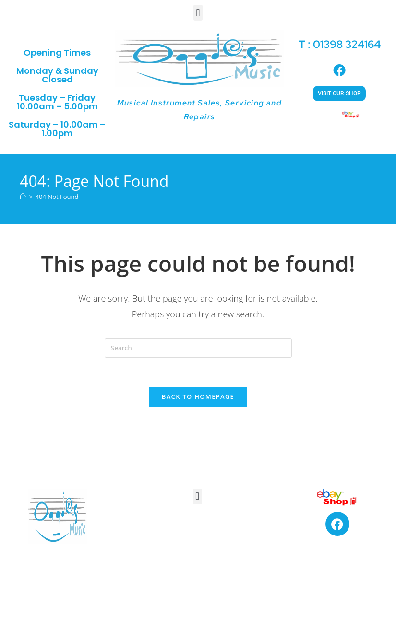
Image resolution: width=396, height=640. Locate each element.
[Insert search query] (198, 348)
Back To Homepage (198, 396)
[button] (198, 13)
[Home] (23, 196)
